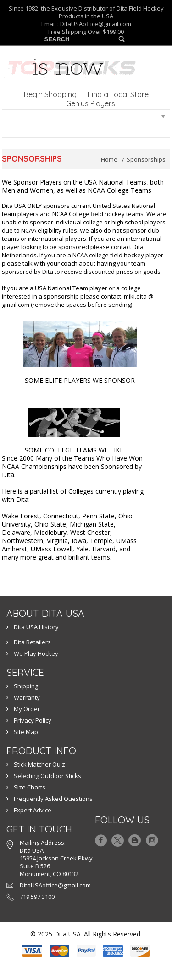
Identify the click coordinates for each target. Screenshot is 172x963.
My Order (27, 709)
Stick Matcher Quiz (39, 764)
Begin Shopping (50, 94)
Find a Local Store (118, 94)
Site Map (26, 732)
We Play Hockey (36, 653)
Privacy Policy (32, 720)
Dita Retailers (32, 642)
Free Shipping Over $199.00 (86, 32)
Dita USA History (36, 627)
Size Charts (29, 787)
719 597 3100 (37, 896)
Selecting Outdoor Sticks (47, 776)
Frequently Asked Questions (53, 798)
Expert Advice (32, 810)
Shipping (26, 686)
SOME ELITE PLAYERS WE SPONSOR (80, 380)
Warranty (27, 697)
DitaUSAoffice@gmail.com (95, 24)
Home (109, 159)
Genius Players (90, 103)
